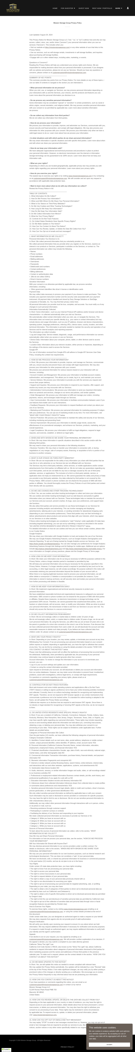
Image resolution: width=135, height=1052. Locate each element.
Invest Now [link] (84, 8)
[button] (68, 8)
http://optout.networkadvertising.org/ (48, 549)
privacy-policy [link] (67, 1047)
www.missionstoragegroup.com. (45, 1015)
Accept (111, 1044)
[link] (13, 8)
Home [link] (55, 8)
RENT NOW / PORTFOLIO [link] (102, 8)
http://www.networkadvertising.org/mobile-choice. (84, 549)
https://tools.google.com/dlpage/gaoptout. (44, 544)
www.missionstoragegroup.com (80, 176)
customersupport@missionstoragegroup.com (69, 72)
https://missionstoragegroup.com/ (57, 47)
